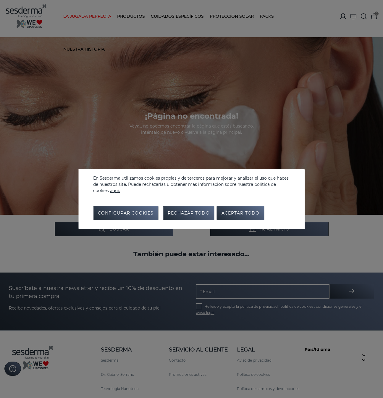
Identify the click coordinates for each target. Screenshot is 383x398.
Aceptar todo (240, 213)
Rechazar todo (189, 213)
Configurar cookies (125, 213)
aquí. (115, 190)
